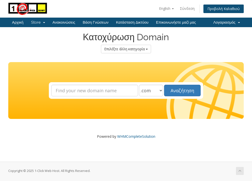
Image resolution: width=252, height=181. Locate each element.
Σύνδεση (187, 8)
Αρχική (18, 22)
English (166, 8)
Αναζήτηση (182, 90)
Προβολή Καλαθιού (223, 8)
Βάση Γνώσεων (95, 22)
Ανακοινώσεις (64, 22)
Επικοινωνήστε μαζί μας (176, 22)
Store (38, 22)
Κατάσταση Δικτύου (132, 22)
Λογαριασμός (226, 22)
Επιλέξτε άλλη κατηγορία (126, 49)
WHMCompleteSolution (136, 136)
